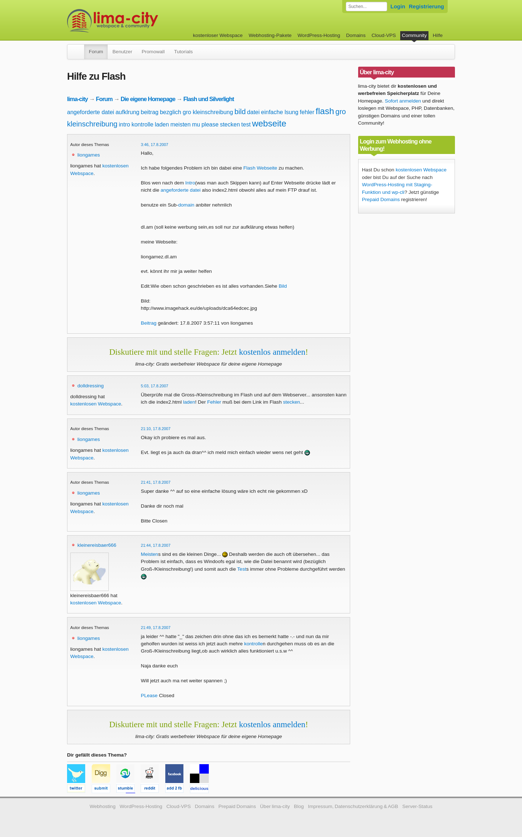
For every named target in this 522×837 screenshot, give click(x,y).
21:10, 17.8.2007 (156, 428)
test (246, 124)
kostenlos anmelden (272, 352)
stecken (230, 124)
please (210, 124)
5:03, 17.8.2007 (155, 386)
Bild (283, 286)
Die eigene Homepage (148, 99)
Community (414, 35)
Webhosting (103, 806)
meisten (180, 124)
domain (186, 205)
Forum (96, 51)
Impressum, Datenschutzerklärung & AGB (353, 806)
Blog (299, 806)
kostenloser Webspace (218, 35)
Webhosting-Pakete (270, 35)
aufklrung (128, 112)
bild (240, 112)
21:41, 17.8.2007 (156, 482)
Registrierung (426, 6)
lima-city (77, 99)
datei (253, 112)
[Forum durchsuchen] (366, 6)
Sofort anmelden (403, 101)
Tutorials (183, 51)
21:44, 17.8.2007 (156, 545)
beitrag (149, 112)
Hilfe (438, 35)
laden (162, 124)
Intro (190, 183)
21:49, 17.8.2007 (156, 627)
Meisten (149, 554)
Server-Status (417, 806)
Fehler (214, 402)
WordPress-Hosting (319, 35)
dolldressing (91, 385)
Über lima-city (275, 806)
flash (325, 111)
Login (397, 6)
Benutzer (122, 51)
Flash (249, 168)
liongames (89, 155)
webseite (269, 123)
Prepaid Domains (381, 199)
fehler (307, 112)
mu (196, 124)
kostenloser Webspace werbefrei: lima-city (139, 21)
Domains (356, 35)
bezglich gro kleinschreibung (196, 112)
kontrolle (142, 124)
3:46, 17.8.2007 (155, 144)
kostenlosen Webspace (95, 404)
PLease (149, 695)
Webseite (267, 168)
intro (124, 124)
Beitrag (149, 323)
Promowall (153, 51)
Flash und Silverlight (208, 99)
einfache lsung (279, 112)
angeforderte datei (90, 112)
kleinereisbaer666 (97, 545)
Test (241, 569)
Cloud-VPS (384, 35)
